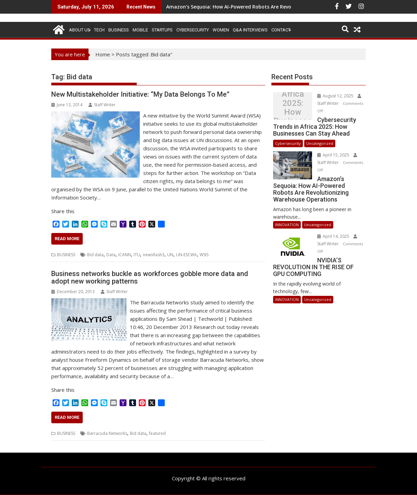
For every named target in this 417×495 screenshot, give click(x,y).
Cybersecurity (192, 29)
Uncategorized (319, 143)
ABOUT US (79, 29)
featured (157, 433)
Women (221, 29)
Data (111, 255)
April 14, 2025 (333, 236)
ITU (137, 255)
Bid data (95, 255)
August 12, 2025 (335, 96)
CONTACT (281, 29)
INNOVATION (287, 224)
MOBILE (140, 29)
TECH (99, 29)
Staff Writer (102, 105)
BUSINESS (118, 29)
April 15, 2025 (333, 155)
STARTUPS (162, 29)
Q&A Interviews (250, 29)
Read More (67, 238)
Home (102, 54)
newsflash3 (153, 255)
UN (170, 255)
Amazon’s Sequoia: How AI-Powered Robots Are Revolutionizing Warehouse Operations (270, 6)
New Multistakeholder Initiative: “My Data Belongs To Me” (140, 94)
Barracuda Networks (107, 433)
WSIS (204, 255)
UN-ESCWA (186, 255)
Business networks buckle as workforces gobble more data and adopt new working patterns (149, 277)
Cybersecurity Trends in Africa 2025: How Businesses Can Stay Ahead (292, 108)
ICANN (124, 255)
